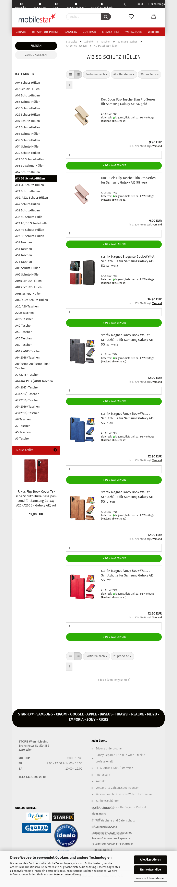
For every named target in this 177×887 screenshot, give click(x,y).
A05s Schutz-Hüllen (28, 281)
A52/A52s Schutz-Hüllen (31, 197)
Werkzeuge (133, 32)
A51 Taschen (23, 255)
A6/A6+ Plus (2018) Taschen (34, 381)
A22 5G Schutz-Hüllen (29, 236)
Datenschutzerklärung (67, 874)
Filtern (36, 45)
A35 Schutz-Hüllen (27, 140)
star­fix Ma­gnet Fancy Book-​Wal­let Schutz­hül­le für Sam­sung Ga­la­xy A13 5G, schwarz (127, 339)
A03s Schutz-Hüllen (28, 293)
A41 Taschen (23, 249)
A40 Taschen (23, 325)
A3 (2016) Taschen (27, 413)
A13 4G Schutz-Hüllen (29, 185)
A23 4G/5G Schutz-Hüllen (32, 223)
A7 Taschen (23, 426)
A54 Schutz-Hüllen (27, 146)
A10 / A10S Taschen (28, 351)
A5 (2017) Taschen (27, 387)
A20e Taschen (24, 313)
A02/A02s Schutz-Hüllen (31, 300)
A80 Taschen (23, 345)
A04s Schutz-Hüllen (28, 287)
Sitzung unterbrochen (109, 748)
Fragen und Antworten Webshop (112, 832)
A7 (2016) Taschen (27, 400)
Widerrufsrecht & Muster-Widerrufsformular (124, 794)
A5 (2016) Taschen (27, 406)
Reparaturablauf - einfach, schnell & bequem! (76, 5)
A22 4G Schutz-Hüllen (29, 230)
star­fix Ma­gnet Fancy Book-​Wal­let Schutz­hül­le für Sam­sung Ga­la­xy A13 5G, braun (127, 496)
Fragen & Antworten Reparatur (111, 838)
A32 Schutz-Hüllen (27, 210)
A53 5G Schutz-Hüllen (29, 165)
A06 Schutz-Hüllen (27, 268)
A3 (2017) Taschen (27, 394)
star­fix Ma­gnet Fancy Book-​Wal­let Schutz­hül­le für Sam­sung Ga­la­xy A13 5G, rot (127, 575)
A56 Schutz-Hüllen (27, 102)
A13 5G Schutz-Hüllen (30, 178)
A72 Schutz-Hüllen (27, 191)
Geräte (21, 32)
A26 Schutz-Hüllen (27, 114)
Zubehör (89, 32)
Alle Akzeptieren (150, 859)
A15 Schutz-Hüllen (27, 121)
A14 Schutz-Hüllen (27, 172)
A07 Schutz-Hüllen (27, 82)
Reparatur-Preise (45, 32)
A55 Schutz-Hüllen (27, 134)
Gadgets (70, 32)
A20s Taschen (24, 319)
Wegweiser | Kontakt (21, 5)
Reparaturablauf (102, 849)
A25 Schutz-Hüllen (27, 127)
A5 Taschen (23, 432)
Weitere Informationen (150, 878)
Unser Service (56, 5)
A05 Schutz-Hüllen (27, 274)
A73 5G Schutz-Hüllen (29, 159)
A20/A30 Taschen (27, 306)
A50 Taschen (23, 332)
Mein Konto (99, 813)
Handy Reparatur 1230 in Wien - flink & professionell (120, 758)
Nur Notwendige (150, 869)
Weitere (154, 32)
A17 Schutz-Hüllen (27, 89)
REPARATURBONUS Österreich (114, 768)
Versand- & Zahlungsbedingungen (117, 788)
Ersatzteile (110, 32)
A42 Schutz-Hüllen (27, 204)
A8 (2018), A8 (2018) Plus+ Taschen (32, 366)
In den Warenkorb (114, 165)
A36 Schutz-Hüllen (27, 108)
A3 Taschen (23, 438)
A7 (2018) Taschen (27, 374)
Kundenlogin (157, 4)
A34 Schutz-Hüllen (27, 153)
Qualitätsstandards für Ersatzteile (112, 844)
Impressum (103, 775)
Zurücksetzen (36, 55)
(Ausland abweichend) (113, 121)
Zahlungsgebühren (107, 801)
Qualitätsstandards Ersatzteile (102, 5)
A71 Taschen (23, 262)
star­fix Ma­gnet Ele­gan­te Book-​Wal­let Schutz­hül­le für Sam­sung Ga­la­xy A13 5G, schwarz (127, 261)
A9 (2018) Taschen (27, 357)
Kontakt (101, 781)
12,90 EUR (36, 514)
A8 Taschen (23, 419)
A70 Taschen (23, 338)
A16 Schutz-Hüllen (27, 95)
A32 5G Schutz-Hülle (28, 217)
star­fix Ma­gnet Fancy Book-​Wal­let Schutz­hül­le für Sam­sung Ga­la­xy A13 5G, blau (127, 418)
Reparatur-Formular (40, 5)
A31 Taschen (23, 242)
